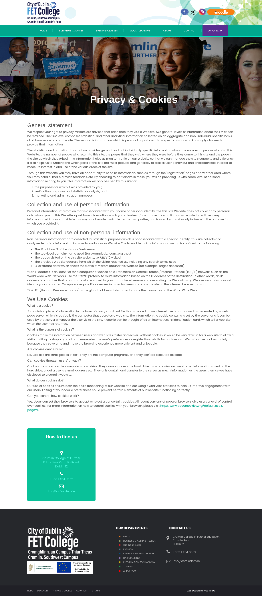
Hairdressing (131, 558)
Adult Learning (140, 30)
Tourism (128, 566)
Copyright (82, 590)
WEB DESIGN (194, 590)
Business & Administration (139, 541)
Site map (96, 590)
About (167, 30)
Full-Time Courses (71, 30)
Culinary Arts (132, 545)
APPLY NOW (215, 30)
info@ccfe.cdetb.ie (61, 491)
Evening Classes (107, 30)
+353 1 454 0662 (61, 479)
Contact (190, 30)
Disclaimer (43, 590)
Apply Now (130, 571)
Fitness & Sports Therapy (138, 553)
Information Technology (139, 562)
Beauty (127, 536)
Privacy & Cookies (62, 590)
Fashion (128, 549)
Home (43, 30)
